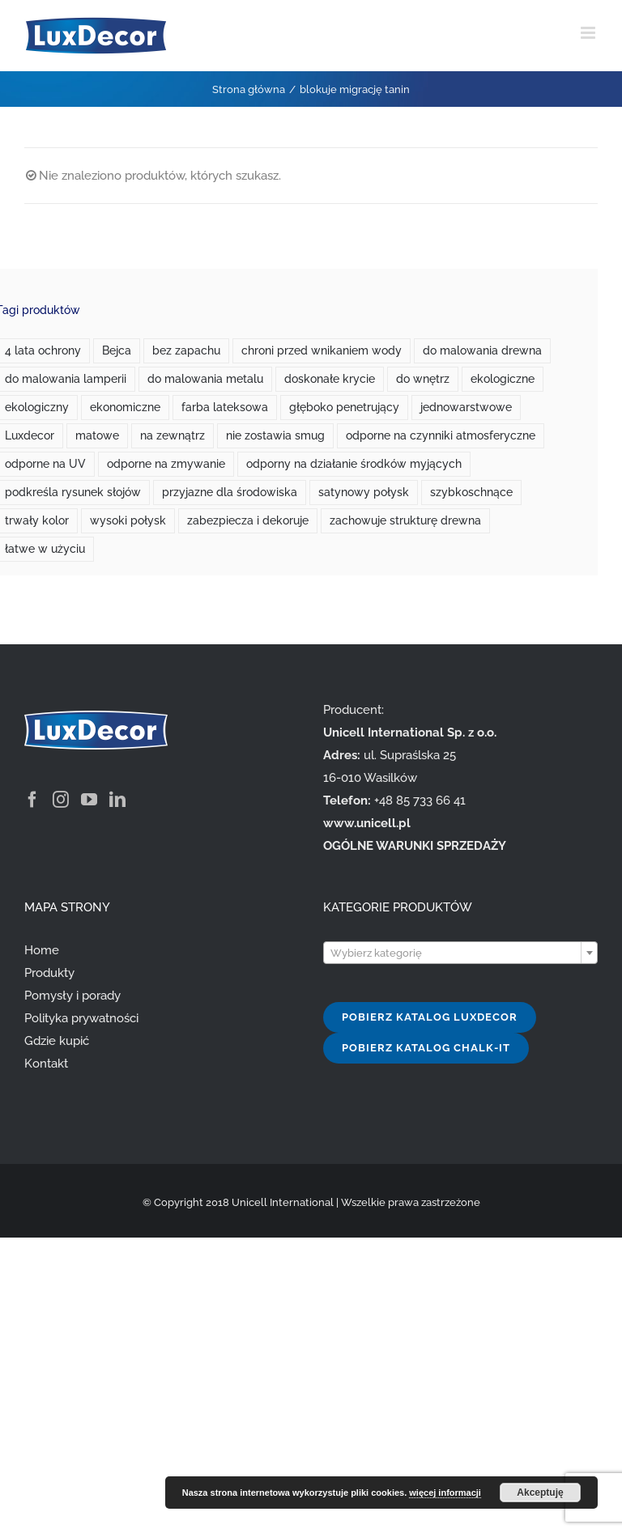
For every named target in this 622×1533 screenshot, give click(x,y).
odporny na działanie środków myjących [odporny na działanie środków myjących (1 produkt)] (354, 463)
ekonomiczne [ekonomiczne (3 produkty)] (125, 407)
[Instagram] (61, 800)
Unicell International (283, 1202)
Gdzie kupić (56, 1041)
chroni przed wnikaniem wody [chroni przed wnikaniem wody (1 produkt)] (321, 350)
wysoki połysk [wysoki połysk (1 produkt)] (128, 520)
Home (41, 950)
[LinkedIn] (117, 800)
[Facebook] (32, 800)
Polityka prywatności (81, 1018)
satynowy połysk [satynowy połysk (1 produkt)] (363, 492)
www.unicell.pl (367, 823)
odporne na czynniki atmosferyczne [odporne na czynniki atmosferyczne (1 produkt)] (440, 435)
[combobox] (460, 952)
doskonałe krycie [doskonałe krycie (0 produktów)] (329, 378)
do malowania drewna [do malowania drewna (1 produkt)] (482, 350)
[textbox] (460, 953)
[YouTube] (89, 800)
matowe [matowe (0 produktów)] (97, 435)
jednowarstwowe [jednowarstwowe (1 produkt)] (466, 407)
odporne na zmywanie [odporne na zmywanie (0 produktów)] (166, 463)
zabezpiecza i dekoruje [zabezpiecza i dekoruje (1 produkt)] (248, 520)
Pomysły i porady (72, 995)
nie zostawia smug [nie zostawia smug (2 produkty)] (275, 435)
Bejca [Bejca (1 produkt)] (116, 350)
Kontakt (46, 1063)
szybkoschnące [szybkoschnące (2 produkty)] (471, 492)
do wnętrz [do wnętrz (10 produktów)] (422, 378)
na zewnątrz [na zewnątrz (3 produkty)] (172, 435)
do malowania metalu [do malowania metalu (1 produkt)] (205, 378)
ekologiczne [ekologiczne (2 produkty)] (503, 378)
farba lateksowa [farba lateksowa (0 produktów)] (224, 407)
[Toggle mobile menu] (589, 32)
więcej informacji (445, 1492)
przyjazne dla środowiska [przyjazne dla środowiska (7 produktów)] (229, 492)
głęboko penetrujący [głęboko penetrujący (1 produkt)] (344, 407)
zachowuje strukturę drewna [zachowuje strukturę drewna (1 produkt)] (405, 520)
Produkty (49, 973)
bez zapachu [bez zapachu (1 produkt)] (186, 350)
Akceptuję (540, 1492)
